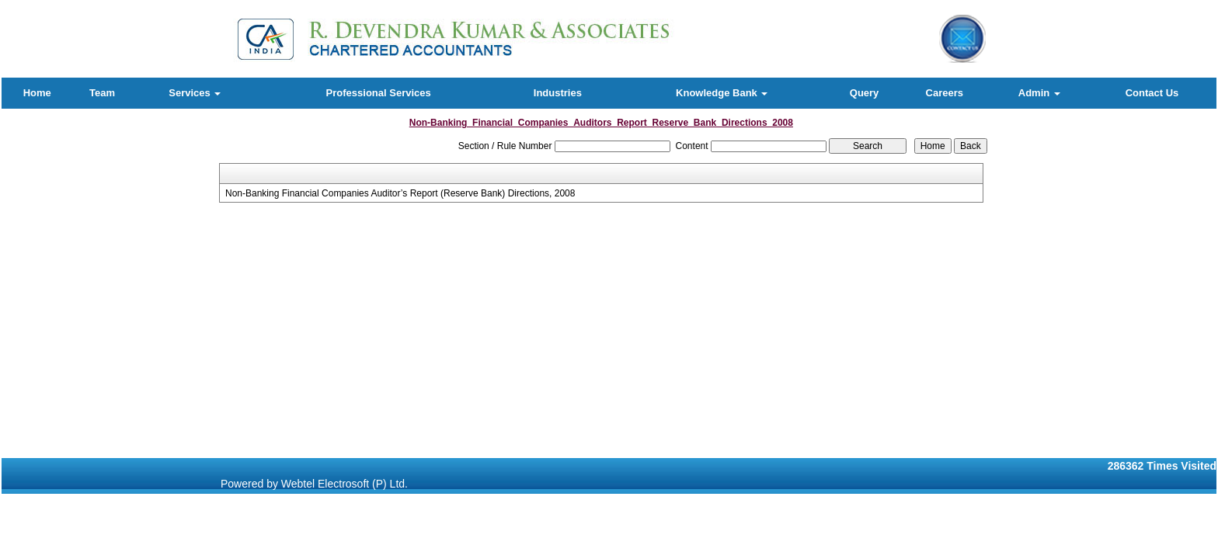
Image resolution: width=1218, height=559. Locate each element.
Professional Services (378, 93)
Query (864, 93)
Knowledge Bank (721, 93)
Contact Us (1152, 93)
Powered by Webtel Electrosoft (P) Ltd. (314, 483)
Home (37, 93)
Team (102, 93)
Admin (1039, 93)
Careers (944, 93)
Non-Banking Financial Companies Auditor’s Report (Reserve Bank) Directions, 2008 (400, 193)
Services (195, 93)
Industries (558, 93)
